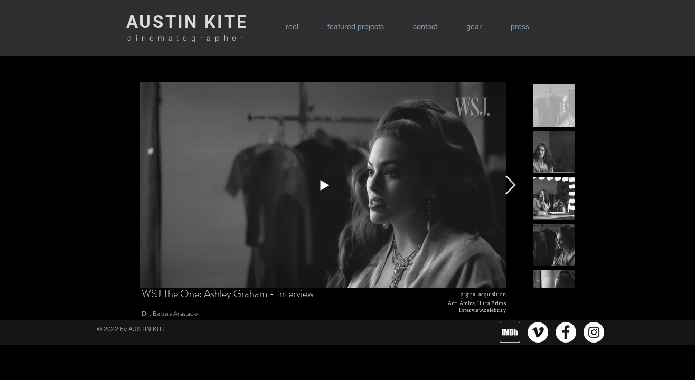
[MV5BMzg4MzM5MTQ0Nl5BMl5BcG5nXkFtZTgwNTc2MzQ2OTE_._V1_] (510, 332)
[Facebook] (566, 332)
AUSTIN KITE (187, 22)
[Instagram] (594, 332)
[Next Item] (510, 185)
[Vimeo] (538, 332)
